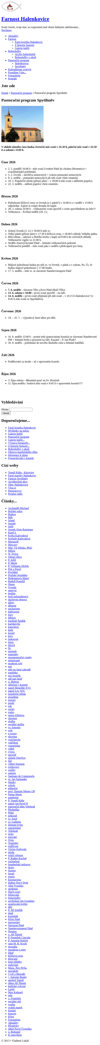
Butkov (12, 514)
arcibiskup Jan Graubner (21, 901)
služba (11, 721)
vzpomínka (14, 745)
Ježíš (10, 526)
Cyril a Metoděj (16, 974)
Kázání (12, 1010)
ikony (11, 867)
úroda (11, 852)
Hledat (5, 409)
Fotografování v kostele (21, 458)
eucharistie (14, 608)
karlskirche (14, 623)
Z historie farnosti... (19, 446)
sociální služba (16, 724)
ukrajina (12, 736)
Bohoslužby (14, 51)
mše (10, 995)
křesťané (13, 958)
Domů (4, 93)
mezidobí (13, 971)
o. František (14, 998)
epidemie (13, 888)
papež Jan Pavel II (18, 803)
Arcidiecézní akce (18, 481)
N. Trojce (13, 553)
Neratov (12, 931)
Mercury (12, 544)
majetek (12, 651)
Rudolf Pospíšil (16, 581)
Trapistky (13, 843)
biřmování (13, 894)
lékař (11, 952)
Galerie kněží (22, 48)
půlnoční (13, 788)
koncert (12, 1013)
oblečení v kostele (18, 684)
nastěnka (13, 672)
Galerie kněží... (16, 439)
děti (10, 907)
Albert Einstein (16, 764)
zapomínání (14, 827)
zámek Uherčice (17, 757)
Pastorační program (18, 60)
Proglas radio (15, 493)
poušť (11, 703)
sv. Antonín (14, 727)
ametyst (12, 590)
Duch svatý (14, 891)
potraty (12, 700)
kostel (11, 633)
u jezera (12, 733)
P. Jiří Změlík (15, 910)
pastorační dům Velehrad (21, 806)
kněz (10, 630)
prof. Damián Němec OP (21, 791)
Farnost (12, 39)
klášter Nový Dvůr (18, 882)
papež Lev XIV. (16, 690)
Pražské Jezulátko (17, 575)
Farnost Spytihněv (18, 478)
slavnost (12, 718)
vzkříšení (13, 742)
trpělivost (13, 846)
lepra (11, 642)
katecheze (13, 627)
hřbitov (12, 617)
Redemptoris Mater (18, 578)
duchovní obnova (17, 599)
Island (11, 520)
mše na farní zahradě (19, 669)
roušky (12, 770)
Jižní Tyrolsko (15, 885)
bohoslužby (14, 897)
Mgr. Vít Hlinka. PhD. (20, 547)
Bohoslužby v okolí (25, 57)
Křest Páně (14, 919)
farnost (12, 870)
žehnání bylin (15, 824)
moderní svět (15, 663)
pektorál (12, 815)
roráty (11, 709)
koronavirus (14, 879)
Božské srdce (15, 511)
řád (9, 760)
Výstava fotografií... (19, 442)
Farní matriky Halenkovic (22, 475)
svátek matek (15, 1007)
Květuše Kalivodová (19, 538)
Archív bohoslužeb (25, 54)
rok (10, 706)
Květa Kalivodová (18, 535)
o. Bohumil (14, 1031)
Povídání (13, 572)
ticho (11, 834)
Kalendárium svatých (19, 69)
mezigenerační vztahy (20, 657)
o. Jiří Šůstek (15, 934)
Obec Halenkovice (18, 484)
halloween (13, 611)
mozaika (12, 946)
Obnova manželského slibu (22, 452)
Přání (11, 812)
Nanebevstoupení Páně (20, 928)
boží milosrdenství (18, 596)
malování (13, 964)
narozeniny (14, 922)
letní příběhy (15, 961)
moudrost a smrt (17, 949)
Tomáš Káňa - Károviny (21, 472)
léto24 (11, 645)
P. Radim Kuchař (17, 858)
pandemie (13, 797)
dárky (11, 602)
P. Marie (12, 563)
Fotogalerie (14, 75)
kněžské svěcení (17, 986)
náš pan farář (15, 678)
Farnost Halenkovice (25, 19)
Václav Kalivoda (17, 849)
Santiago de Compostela (21, 776)
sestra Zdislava (16, 715)
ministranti (14, 660)
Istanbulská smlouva (19, 864)
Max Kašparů (15, 992)
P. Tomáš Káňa (16, 800)
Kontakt (12, 78)
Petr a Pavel (14, 569)
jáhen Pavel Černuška (20, 1028)
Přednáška (13, 809)
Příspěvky (13, 1025)
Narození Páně (16, 925)
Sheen (11, 584)
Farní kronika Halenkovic (29, 42)
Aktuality (13, 36)
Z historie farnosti (24, 45)
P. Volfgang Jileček (18, 566)
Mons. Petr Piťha (17, 968)
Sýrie (11, 840)
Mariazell (13, 541)
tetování (12, 837)
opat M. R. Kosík (17, 943)
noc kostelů (14, 675)
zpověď (12, 754)
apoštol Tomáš (16, 980)
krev (10, 636)
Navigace (6, 30)
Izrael (11, 873)
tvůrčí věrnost (15, 855)
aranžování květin (17, 904)
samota (12, 773)
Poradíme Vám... (17, 72)
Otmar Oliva (15, 556)
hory (10, 614)
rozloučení (14, 861)
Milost (11, 550)
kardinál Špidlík (17, 620)
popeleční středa (17, 693)
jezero (11, 876)
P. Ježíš (12, 560)
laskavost (13, 639)
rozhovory (13, 767)
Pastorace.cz (15, 490)
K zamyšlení (15, 1034)
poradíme (13, 697)
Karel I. (12, 532)
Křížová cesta (15, 955)
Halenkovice (22, 63)
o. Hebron (13, 681)
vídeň (11, 748)
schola (11, 785)
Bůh (10, 517)
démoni (12, 605)
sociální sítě (14, 1001)
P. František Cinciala (19, 937)
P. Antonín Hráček (18, 940)
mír (10, 666)
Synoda (12, 587)
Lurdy (11, 989)
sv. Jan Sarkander (17, 779)
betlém (12, 593)
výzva (11, 751)
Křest (11, 1016)
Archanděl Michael (18, 508)
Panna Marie (15, 794)
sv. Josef (12, 818)
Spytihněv (20, 66)
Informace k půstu (18, 455)
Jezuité (12, 523)
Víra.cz (12, 487)
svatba (11, 1004)
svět (10, 730)
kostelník (13, 916)
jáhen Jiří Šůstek (17, 983)
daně (10, 913)
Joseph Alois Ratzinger (20, 529)
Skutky (12, 782)
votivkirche (14, 739)
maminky (13, 654)
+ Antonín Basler (17, 977)
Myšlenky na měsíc (18, 430)
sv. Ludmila (14, 821)
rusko (11, 712)
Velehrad (13, 831)
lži (9, 648)
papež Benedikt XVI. (19, 687)
